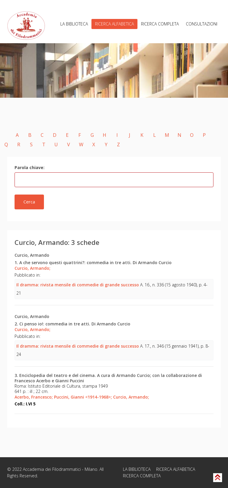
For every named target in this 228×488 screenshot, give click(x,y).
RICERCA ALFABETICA (114, 24)
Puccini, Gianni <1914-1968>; (83, 397)
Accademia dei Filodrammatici (52, 469)
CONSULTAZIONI (201, 24)
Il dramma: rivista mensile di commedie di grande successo (77, 285)
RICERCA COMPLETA (160, 24)
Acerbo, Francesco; (34, 397)
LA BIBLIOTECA (74, 24)
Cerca (29, 202)
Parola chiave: (30, 167)
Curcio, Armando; (32, 268)
